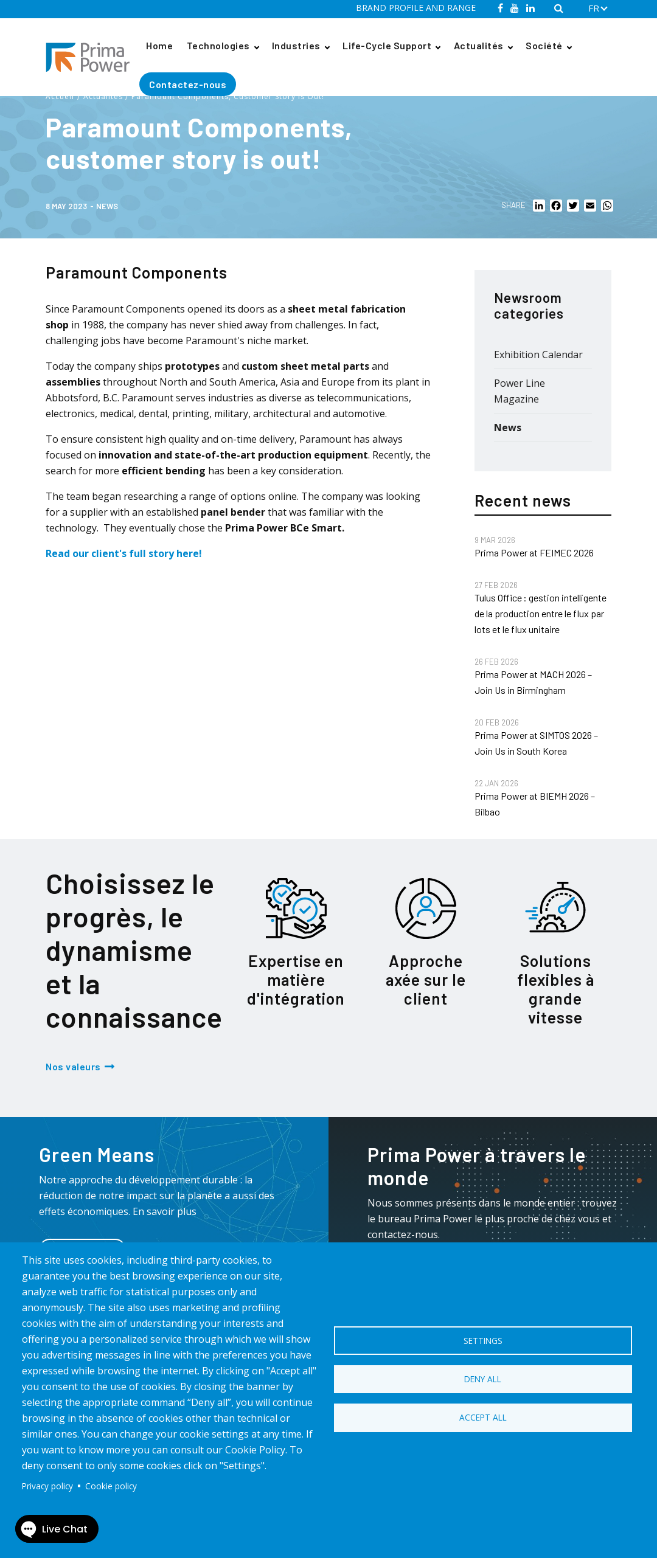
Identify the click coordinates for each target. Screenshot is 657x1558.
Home (159, 45)
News (107, 206)
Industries (296, 45)
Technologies (218, 45)
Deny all (482, 1379)
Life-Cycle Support (386, 45)
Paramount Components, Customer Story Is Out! (227, 96)
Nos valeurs (73, 1066)
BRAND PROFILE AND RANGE (416, 7)
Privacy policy (47, 1486)
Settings (483, 1339)
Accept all (483, 1418)
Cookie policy (111, 1486)
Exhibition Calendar (538, 354)
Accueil (60, 96)
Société (544, 45)
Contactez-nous (187, 84)
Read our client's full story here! (124, 553)
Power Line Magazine (519, 391)
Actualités (479, 45)
